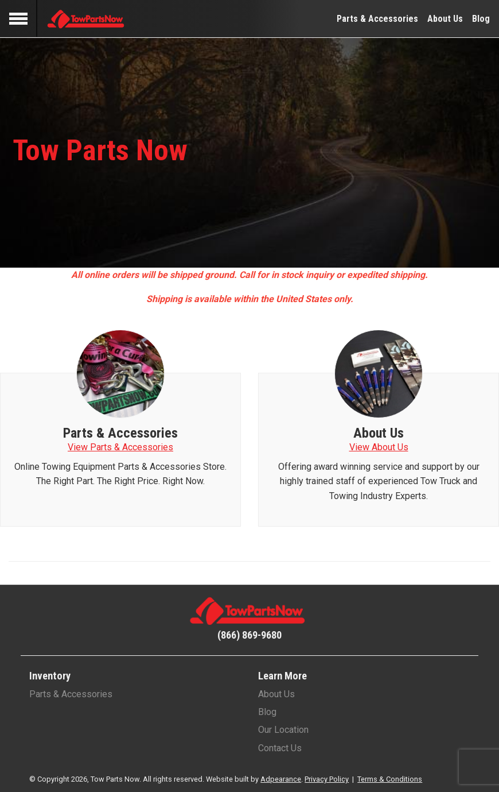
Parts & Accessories (377, 18)
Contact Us (280, 748)
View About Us (378, 447)
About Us (445, 18)
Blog (481, 18)
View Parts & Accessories (120, 447)
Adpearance (280, 779)
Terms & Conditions (389, 779)
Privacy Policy (327, 779)
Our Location (283, 729)
